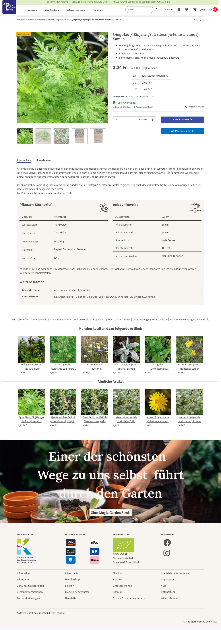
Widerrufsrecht (169, 598)
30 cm (165, 225)
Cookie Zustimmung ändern (129, 598)
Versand (152, 68)
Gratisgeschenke (122, 586)
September (69, 249)
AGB (163, 586)
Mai (164, 256)
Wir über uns (24, 579)
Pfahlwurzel (60, 225)
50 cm (165, 232)
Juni (169, 256)
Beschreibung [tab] (24, 160)
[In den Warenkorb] (19, 30)
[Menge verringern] (116, 120)
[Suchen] (139, 9)
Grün (63, 232)
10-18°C (166, 248)
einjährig (152, 173)
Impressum (167, 579)
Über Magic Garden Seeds (110, 513)
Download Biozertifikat (126, 562)
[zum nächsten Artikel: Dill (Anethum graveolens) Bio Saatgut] (201, 20)
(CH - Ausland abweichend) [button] (142, 107)
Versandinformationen (30, 592)
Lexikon (69, 586)
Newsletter (71, 598)
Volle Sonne (168, 240)
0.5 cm (165, 217)
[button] (179, 9)
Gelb (56, 232)
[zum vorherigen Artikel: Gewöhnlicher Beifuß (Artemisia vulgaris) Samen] (194, 20)
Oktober (82, 249)
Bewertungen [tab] (43, 160)
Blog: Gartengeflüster (77, 592)
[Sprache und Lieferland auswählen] (213, 9)
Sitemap (117, 592)
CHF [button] (167, 10)
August (58, 249)
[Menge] (128, 120)
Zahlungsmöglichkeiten (30, 586)
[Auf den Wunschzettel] (101, 38)
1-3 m (57, 258)
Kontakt (117, 579)
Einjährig (59, 242)
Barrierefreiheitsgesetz (30, 598)
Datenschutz (168, 592)
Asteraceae (60, 217)
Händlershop (72, 579)
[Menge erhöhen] (152, 120)
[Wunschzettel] (186, 9)
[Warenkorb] (199, 9)
